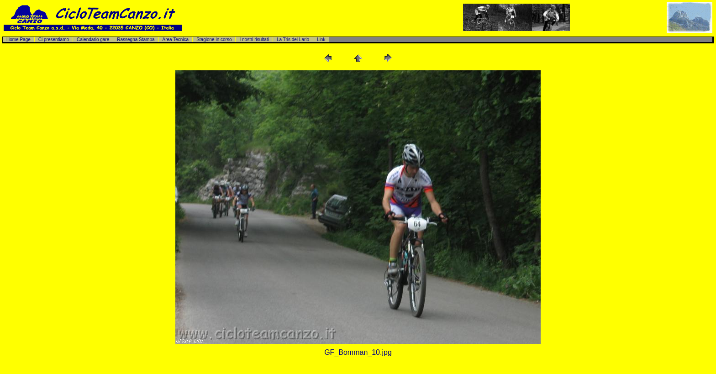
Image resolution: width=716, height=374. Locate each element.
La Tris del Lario (293, 39)
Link (321, 39)
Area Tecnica (176, 39)
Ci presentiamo (53, 39)
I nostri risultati (253, 39)
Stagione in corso (214, 39)
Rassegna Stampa (135, 39)
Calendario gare (93, 39)
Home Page (18, 39)
